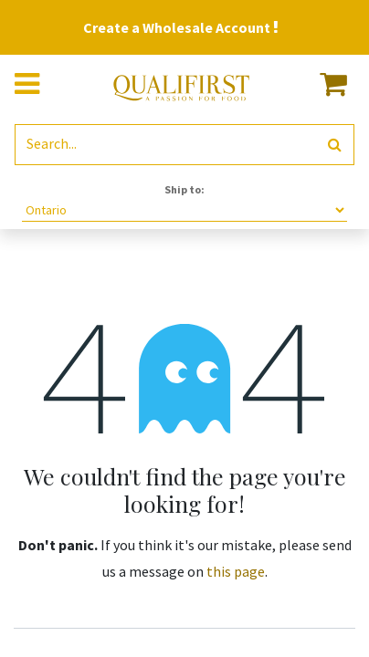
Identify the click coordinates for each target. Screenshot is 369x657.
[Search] (334, 144)
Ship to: (184, 189)
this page (235, 571)
